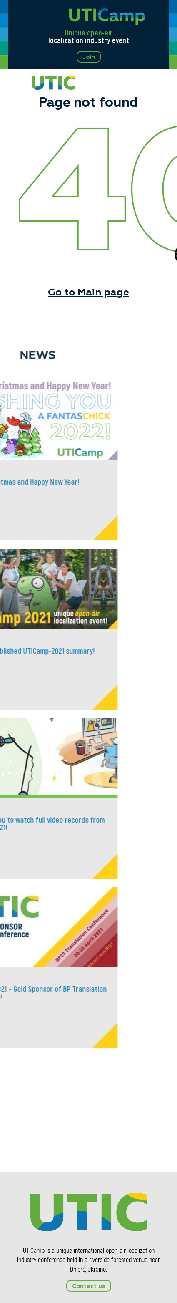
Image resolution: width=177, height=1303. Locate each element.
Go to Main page (88, 293)
